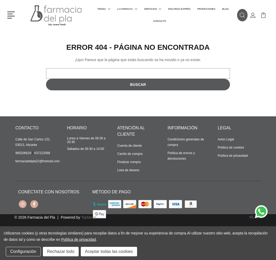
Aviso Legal (226, 139)
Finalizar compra (129, 162)
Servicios (153, 9)
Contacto (159, 21)
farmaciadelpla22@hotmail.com (38, 161)
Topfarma (88, 217)
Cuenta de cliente (129, 146)
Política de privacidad (233, 156)
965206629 (23, 153)
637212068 (42, 153)
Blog (225, 9)
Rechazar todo (60, 251)
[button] (12, 14)
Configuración (23, 251)
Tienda (104, 9)
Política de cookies (231, 147)
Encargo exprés (179, 9)
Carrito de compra (130, 154)
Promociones (206, 9)
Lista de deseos (128, 170)
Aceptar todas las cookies (109, 251)
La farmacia (127, 9)
